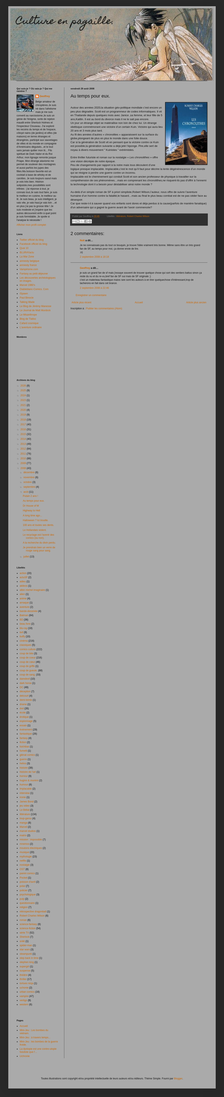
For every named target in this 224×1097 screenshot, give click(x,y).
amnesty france (28, 265)
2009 (24, 463)
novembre (29, 477)
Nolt (82, 240)
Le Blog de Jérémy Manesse (35, 306)
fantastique (26, 733)
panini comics (27, 873)
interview (24, 793)
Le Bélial (24, 809)
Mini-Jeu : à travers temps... (35, 1037)
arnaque (24, 602)
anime (23, 598)
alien (22, 594)
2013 (24, 443)
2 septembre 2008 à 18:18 (94, 256)
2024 (24, 395)
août (26, 491)
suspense (25, 970)
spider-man (26, 945)
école (23, 712)
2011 (24, 453)
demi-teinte (26, 699)
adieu (23, 581)
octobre (27, 482)
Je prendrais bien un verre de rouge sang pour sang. (39, 549)
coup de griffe (27, 666)
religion (24, 907)
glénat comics (27, 754)
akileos (23, 585)
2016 (24, 429)
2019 (24, 414)
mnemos (24, 843)
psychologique (28, 894)
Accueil (139, 302)
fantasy (24, 738)
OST (22, 869)
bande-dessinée (28, 611)
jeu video (25, 805)
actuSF (24, 577)
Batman (24, 615)
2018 (24, 419)
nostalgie (25, 864)
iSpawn (24, 293)
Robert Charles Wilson (138, 216)
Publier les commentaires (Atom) (104, 308)
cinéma (24, 640)
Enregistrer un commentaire (91, 295)
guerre (23, 759)
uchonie (24, 987)
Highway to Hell (31, 510)
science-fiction (27, 928)
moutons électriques (31, 848)
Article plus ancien (196, 302)
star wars (25, 949)
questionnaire (27, 903)
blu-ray (23, 628)
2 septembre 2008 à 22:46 (94, 287)
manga (23, 822)
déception (25, 691)
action (23, 573)
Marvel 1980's (27, 285)
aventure (24, 607)
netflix (23, 860)
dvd (22, 708)
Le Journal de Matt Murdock (35, 310)
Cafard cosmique (29, 323)
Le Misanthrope (28, 314)
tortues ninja (26, 983)
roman (23, 920)
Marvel (23, 826)
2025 (24, 390)
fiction (23, 742)
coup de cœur (27, 662)
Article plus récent (81, 302)
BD (21, 619)
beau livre (25, 623)
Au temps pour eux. (33, 500)
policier (24, 890)
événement (26, 729)
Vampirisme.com (29, 269)
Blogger (178, 1078)
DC (21, 687)
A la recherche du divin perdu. (39, 542)
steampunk (26, 953)
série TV (24, 932)
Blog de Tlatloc (28, 318)
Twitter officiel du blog (32, 239)
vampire (24, 996)
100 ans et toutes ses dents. (38, 525)
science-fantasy (28, 924)
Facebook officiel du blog (33, 244)
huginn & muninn (29, 780)
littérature (121, 216)
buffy (22, 636)
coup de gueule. (28, 670)
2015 (24, 434)
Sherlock (24, 936)
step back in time (29, 958)
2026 (24, 385)
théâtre (23, 975)
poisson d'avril (27, 881)
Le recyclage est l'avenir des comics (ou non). (38, 536)
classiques (25, 645)
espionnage (26, 721)
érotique (24, 716)
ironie (23, 797)
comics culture (28, 649)
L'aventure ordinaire (31, 327)
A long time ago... (32, 515)
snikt (22, 941)
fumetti (23, 750)
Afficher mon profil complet (31, 224)
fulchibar (24, 746)
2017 (24, 424)
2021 (24, 405)
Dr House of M (31, 505)
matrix (23, 835)
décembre (29, 472)
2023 (24, 400)
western (24, 1004)
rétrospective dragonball (33, 911)
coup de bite (26, 653)
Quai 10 (24, 248)
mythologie (26, 856)
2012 (24, 448)
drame (23, 704)
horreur (24, 776)
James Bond (27, 801)
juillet (26, 556)
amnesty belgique (29, 261)
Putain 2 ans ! (30, 496)
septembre (29, 486)
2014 (24, 439)
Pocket (23, 877)
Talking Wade (27, 302)
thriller (23, 979)
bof (21, 632)
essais (23, 725)
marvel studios (28, 831)
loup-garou (26, 818)
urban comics (27, 991)
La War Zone (27, 256)
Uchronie (25, 1056)
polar (22, 886)
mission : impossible (31, 839)
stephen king (27, 962)
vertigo (23, 1000)
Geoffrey (85, 268)
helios (23, 763)
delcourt (24, 695)
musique (24, 852)
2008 (24, 468)
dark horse (26, 683)
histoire (24, 767)
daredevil (25, 678)
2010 (24, 458)
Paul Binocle (27, 297)
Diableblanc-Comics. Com (34, 289)
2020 (24, 409)
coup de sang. (27, 674)
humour (24, 784)
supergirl (24, 966)
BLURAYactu (27, 252)
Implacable (26, 788)
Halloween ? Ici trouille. (35, 520)
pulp (22, 898)
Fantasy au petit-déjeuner (34, 273)
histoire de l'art (28, 771)
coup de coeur (27, 657)
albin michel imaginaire (32, 590)
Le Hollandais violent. (34, 530)
